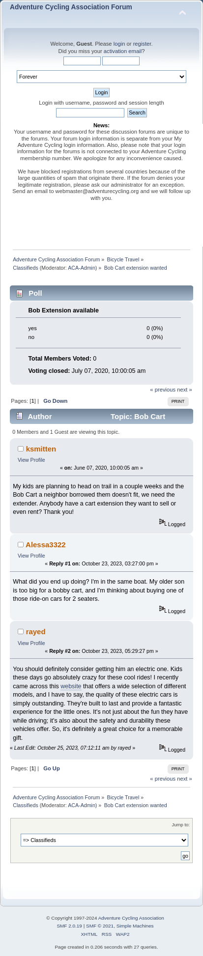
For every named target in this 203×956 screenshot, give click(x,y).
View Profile (31, 460)
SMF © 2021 (100, 925)
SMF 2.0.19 (69, 925)
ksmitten (41, 449)
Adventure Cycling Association (131, 918)
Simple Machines (135, 925)
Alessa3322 (46, 544)
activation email (123, 51)
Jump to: (181, 824)
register (142, 44)
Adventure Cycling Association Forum (71, 7)
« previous (162, 390)
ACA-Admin (81, 268)
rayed (36, 631)
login (119, 44)
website (70, 686)
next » (184, 390)
